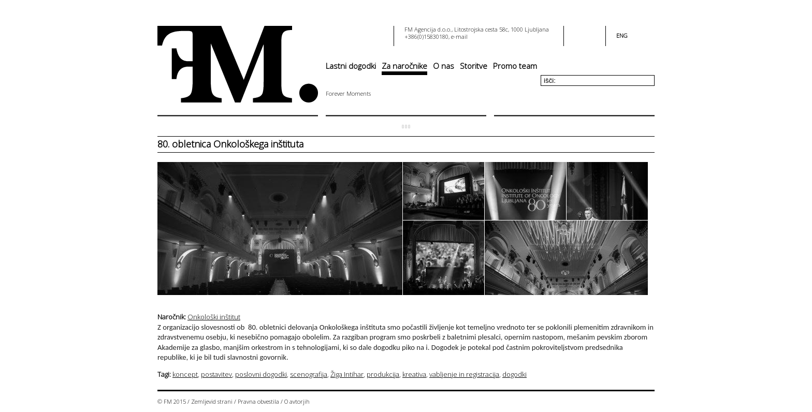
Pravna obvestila (258, 401)
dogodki (514, 374)
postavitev (216, 374)
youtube (591, 32)
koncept (185, 374)
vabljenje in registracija (464, 374)
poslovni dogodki (261, 374)
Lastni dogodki (351, 66)
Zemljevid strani (212, 401)
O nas (443, 66)
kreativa (414, 374)
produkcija (383, 374)
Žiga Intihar (347, 374)
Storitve (473, 66)
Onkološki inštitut (213, 316)
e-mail (459, 36)
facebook (578, 32)
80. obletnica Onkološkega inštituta (230, 144)
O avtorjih (297, 401)
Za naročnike (404, 66)
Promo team (515, 66)
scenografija (308, 374)
